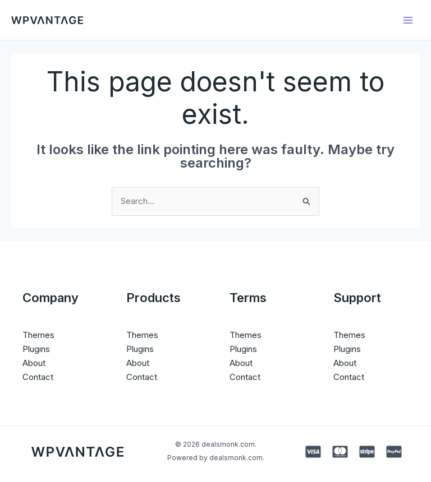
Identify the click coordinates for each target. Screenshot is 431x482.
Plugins (36, 349)
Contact (37, 377)
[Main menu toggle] (408, 20)
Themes (38, 335)
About (33, 363)
